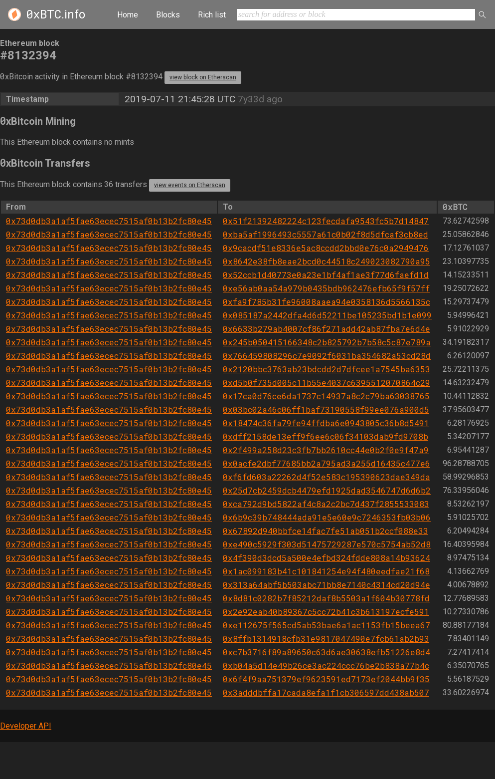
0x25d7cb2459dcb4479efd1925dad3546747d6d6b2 (327, 490)
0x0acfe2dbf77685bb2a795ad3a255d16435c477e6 (326, 463)
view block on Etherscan (202, 77)
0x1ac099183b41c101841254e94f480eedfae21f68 (326, 571)
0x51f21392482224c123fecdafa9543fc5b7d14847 (326, 221)
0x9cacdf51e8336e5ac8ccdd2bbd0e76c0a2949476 (326, 248)
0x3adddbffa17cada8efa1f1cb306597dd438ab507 (326, 692)
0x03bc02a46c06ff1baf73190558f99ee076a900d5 (326, 409)
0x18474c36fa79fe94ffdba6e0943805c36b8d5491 (326, 423)
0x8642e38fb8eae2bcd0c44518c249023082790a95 (326, 261)
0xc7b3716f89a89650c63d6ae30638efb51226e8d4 (326, 652)
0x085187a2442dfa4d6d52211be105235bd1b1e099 (327, 315)
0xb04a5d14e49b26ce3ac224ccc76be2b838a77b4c (326, 665)
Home (127, 14)
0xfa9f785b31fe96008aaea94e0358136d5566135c (326, 301)
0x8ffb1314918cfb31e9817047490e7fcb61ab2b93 (326, 638)
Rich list (212, 14)
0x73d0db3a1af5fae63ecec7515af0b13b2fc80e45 (109, 221)
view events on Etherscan (189, 185)
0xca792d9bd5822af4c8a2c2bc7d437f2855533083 (326, 504)
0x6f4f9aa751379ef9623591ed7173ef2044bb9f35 (326, 679)
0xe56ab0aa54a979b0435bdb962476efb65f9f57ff (326, 288)
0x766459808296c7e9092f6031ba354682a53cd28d (327, 355)
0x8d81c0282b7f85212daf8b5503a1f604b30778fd (326, 598)
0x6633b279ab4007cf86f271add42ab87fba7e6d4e (326, 328)
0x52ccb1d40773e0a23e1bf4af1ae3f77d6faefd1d (326, 274)
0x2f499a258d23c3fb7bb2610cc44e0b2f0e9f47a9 (326, 450)
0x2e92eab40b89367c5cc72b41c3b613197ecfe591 (326, 611)
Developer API (25, 726)
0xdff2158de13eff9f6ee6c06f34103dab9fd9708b (325, 436)
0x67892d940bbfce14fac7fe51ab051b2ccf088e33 (325, 530)
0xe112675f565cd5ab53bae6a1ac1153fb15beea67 (326, 625)
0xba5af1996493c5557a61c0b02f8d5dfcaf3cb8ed (325, 234)
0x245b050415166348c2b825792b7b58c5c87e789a (327, 342)
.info (55, 14)
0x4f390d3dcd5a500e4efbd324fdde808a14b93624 (326, 557)
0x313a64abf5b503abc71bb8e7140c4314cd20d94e (326, 584)
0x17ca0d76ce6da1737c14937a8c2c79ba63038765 (326, 396)
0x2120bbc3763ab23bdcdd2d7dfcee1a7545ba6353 (326, 369)
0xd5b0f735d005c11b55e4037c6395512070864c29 (326, 382)
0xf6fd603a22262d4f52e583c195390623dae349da (326, 477)
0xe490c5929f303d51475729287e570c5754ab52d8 (327, 544)
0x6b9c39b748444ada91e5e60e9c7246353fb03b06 (327, 517)
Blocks (168, 14)
